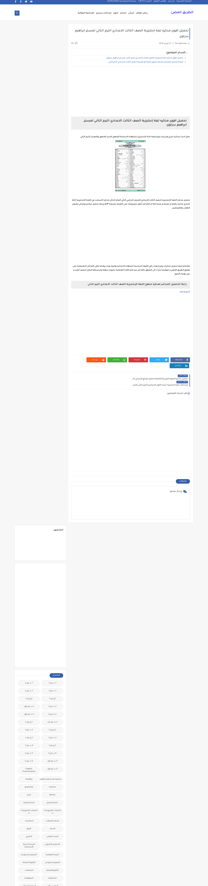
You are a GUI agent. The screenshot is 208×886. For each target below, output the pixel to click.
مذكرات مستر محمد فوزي (29, 786)
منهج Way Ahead (52, 829)
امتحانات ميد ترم (29, 543)
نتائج (29, 837)
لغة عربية (28, 692)
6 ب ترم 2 (29, 260)
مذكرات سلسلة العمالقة (52, 747)
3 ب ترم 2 (52, 236)
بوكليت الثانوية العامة (29, 570)
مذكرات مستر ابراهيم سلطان (29, 765)
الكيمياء (52, 486)
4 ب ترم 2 (52, 252)
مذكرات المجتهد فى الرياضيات (29, 726)
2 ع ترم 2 (52, 229)
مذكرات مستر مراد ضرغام (52, 797)
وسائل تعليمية (29, 858)
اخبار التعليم (52, 301)
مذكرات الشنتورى (29, 718)
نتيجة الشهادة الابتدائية (29, 849)
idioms (52, 294)
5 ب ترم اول (52, 260)
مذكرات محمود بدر (52, 764)
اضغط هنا (185, 292)
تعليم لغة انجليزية (52, 588)
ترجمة (52, 580)
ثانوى (115, 13)
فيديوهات (29, 647)
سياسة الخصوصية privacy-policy (121, 3)
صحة (28, 621)
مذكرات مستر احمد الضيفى (52, 776)
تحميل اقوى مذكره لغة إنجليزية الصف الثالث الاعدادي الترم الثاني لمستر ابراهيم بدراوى (144, 58)
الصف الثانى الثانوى (52, 447)
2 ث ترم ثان (52, 221)
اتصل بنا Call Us (145, 3)
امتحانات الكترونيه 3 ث (29, 534)
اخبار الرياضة (29, 301)
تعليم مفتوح (29, 588)
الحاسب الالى (52, 385)
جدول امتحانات (29, 603)
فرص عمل (29, 637)
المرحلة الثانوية (52, 525)
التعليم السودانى (52, 361)
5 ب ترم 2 (29, 252)
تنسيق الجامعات (52, 595)
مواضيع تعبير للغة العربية (52, 838)
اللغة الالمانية (29, 486)
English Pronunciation (28, 269)
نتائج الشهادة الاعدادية (52, 849)
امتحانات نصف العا (52, 551)
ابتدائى (131, 13)
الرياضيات (52, 403)
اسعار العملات (52, 320)
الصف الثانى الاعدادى (29, 438)
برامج (52, 569)
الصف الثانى (52, 437)
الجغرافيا (52, 377)
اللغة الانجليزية (52, 494)
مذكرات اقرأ (52, 710)
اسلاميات (29, 320)
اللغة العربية (52, 502)
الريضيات (29, 403)
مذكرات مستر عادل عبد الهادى (52, 786)
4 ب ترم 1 (29, 244)
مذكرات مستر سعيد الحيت (29, 776)
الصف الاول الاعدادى (29, 411)
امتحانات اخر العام (52, 533)
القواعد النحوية (29, 478)
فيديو (52, 647)
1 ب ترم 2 (29, 182)
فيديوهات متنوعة (52, 655)
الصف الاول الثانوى (52, 418)
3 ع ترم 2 (29, 236)
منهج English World (29, 822)
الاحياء (52, 327)
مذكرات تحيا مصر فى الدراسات (52, 737)
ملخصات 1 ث (52, 814)
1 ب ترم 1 (52, 182)
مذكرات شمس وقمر (29, 747)
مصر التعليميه (52, 806)
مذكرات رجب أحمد (29, 736)
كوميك (29, 684)
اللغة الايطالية (29, 494)
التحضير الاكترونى (52, 343)
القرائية (52, 478)
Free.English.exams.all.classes (51, 278)
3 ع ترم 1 (52, 244)
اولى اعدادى (29, 562)
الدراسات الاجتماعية (29, 395)
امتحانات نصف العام (29, 552)
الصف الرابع (52, 455)
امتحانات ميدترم (103, 13)
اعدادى (123, 13)
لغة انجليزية (52, 692)
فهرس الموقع (160, 3)
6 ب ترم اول (52, 268)
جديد (29, 614)
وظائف (52, 866)
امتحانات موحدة (52, 543)
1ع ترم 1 (52, 197)
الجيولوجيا (28, 377)
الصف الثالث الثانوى (29, 426)
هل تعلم (52, 858)
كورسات (52, 684)
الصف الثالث (29, 418)
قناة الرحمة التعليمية (52, 664)
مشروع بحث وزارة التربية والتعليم (29, 797)
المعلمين (29, 525)
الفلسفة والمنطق (52, 470)
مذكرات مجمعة (29, 757)
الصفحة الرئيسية (184, 3)
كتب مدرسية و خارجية (52, 674)
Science (52, 286)
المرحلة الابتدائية (52, 517)
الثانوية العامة (29, 361)
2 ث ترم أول (29, 213)
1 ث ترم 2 (29, 190)
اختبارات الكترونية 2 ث (52, 310)
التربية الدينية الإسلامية (29, 344)
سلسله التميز (52, 621)
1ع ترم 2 (29, 197)
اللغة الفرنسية (29, 502)
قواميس (29, 663)
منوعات (29, 829)
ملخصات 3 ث (52, 822)
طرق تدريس (28, 629)
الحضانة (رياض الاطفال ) (29, 386)
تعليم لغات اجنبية (29, 580)
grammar (29, 286)
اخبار (29, 294)
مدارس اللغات (52, 699)
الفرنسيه (29, 463)
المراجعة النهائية (86, 13)
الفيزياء (29, 470)
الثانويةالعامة (52, 369)
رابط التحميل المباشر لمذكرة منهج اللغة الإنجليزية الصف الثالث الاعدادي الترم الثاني (145, 62)
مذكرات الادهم (29, 710)
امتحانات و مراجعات (52, 562)
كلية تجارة (29, 673)
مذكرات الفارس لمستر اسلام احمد (52, 726)
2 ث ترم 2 (52, 213)
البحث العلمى (52, 335)
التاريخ (29, 335)
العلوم (52, 463)
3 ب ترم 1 (29, 229)
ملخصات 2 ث (29, 814)
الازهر (29, 327)
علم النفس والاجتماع (52, 638)
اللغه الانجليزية (52, 510)
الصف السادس (29, 455)
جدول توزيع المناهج (52, 614)
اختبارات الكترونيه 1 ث (29, 310)
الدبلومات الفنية (52, 395)
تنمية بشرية (29, 595)
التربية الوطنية (52, 353)
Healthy (29, 278)
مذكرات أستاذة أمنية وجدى (29, 700)
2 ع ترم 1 (28, 221)
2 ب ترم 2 (52, 205)
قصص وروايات (29, 655)
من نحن (171, 3)
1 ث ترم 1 (52, 190)
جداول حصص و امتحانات (52, 604)
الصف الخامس (29, 447)
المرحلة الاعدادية (28, 517)
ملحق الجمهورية (29, 806)
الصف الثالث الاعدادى (52, 427)
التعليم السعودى (29, 353)
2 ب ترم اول (29, 205)
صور (52, 629)
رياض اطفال (142, 13)
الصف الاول (52, 411)
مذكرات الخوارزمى (52, 718)
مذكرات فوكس (52, 757)
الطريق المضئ (182, 13)
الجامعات (29, 369)
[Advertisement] (131, 91)
